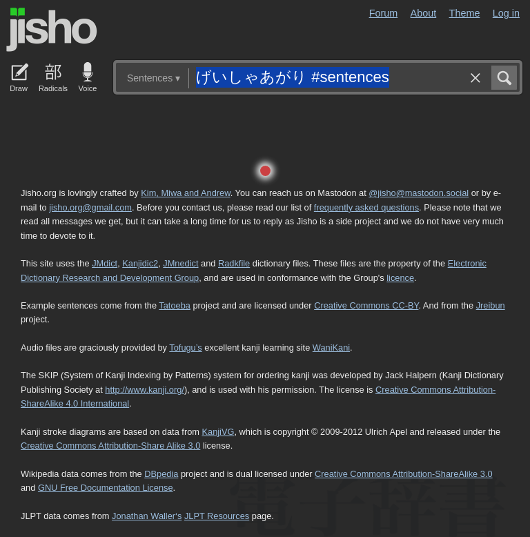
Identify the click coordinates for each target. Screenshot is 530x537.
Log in (506, 13)
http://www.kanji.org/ (144, 389)
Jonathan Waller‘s (146, 516)
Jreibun (490, 305)
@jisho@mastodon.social (419, 193)
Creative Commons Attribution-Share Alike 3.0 (110, 445)
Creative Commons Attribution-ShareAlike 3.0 (403, 474)
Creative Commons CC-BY (366, 305)
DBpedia (161, 474)
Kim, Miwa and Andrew (185, 193)
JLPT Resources (216, 516)
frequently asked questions (366, 207)
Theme (464, 13)
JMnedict (180, 263)
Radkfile (234, 263)
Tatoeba (174, 305)
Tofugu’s (185, 347)
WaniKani (331, 347)
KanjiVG (218, 432)
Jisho (51, 30)
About (424, 13)
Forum (383, 13)
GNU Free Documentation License (105, 487)
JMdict (104, 263)
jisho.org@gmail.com (90, 207)
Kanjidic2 (140, 263)
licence (400, 278)
